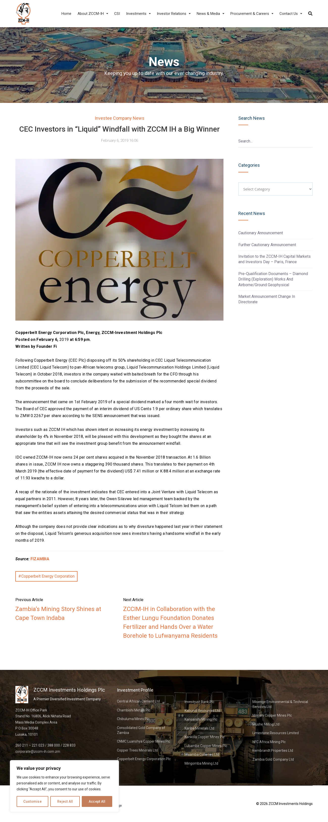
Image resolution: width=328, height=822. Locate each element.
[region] (64, 786)
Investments (136, 13)
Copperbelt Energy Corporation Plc (144, 759)
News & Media (208, 13)
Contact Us (288, 13)
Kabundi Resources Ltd (202, 711)
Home (66, 13)
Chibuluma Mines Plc (133, 719)
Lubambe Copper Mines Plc (206, 746)
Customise (32, 801)
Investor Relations (171, 13)
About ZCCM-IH (91, 13)
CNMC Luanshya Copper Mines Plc (143, 741)
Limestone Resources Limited (275, 733)
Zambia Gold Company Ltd (273, 759)
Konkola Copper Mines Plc (205, 737)
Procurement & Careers (249, 13)
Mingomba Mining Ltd (201, 763)
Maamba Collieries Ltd (202, 754)
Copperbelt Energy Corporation (48, 576)
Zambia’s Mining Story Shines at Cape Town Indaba (58, 613)
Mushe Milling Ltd (265, 724)
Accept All (97, 801)
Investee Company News (119, 118)
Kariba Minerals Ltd (199, 728)
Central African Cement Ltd (138, 701)
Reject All (65, 801)
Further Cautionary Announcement (267, 244)
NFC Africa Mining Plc (269, 742)
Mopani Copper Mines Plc (272, 715)
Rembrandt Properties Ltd (272, 750)
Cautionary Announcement (260, 233)
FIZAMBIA (40, 559)
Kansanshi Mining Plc (201, 719)
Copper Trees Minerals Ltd (137, 750)
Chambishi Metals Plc (133, 710)
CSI (117, 13)
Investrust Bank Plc (199, 702)
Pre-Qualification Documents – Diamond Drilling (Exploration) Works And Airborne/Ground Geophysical (273, 279)
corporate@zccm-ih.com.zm (37, 751)
